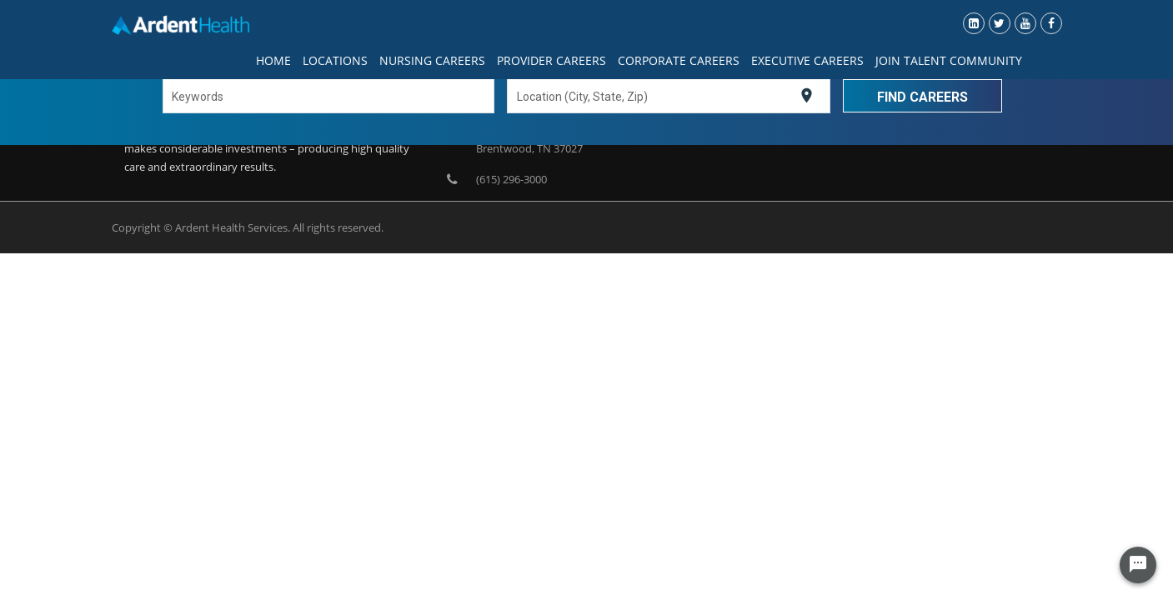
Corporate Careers (678, 60)
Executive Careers (807, 60)
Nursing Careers (432, 60)
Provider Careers (551, 60)
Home (273, 60)
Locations (335, 60)
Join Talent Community (948, 60)
